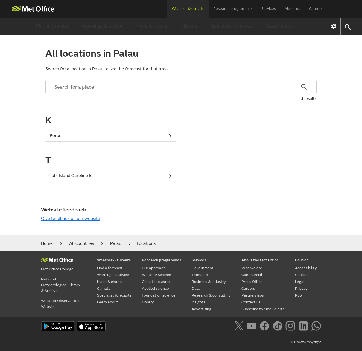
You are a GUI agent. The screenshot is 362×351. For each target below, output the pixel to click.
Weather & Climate (114, 260)
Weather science (156, 274)
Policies (301, 260)
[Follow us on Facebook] (266, 327)
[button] (347, 26)
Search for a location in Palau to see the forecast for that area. (107, 69)
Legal (300, 281)
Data (196, 288)
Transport (200, 274)
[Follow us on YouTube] (253, 327)
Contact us (251, 302)
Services (268, 8)
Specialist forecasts (232, 26)
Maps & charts (151, 26)
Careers (316, 8)
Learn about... (282, 26)
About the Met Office (260, 260)
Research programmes (233, 8)
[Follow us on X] (240, 327)
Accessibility (306, 268)
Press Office (251, 281)
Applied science (155, 288)
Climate (189, 26)
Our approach (153, 268)
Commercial (251, 274)
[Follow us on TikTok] (278, 327)
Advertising (201, 309)
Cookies (302, 274)
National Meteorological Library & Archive (60, 285)
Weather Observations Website (60, 303)
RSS (298, 295)
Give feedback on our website (70, 218)
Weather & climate (188, 8)
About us (292, 8)
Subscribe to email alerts (263, 309)
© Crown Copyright (306, 342)
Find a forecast (52, 26)
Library (148, 302)
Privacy (301, 288)
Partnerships (252, 295)
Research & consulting (211, 295)
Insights (198, 302)
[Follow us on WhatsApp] (316, 327)
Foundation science (159, 295)
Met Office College (57, 269)
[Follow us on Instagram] (291, 327)
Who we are (251, 268)
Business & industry (209, 281)
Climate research (157, 281)
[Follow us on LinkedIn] (304, 327)
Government (203, 268)
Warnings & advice (102, 26)
